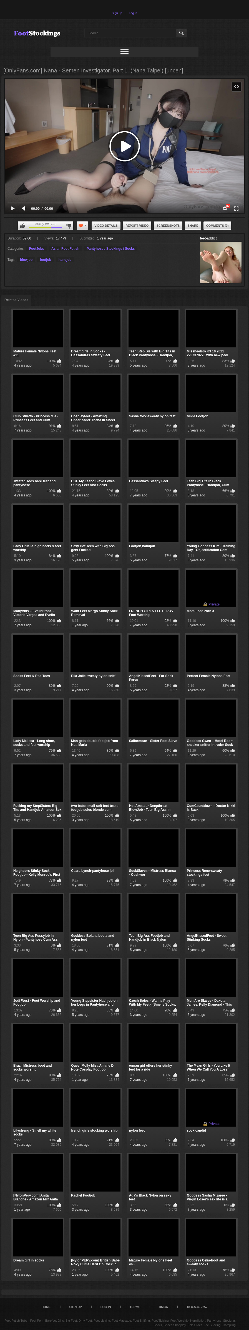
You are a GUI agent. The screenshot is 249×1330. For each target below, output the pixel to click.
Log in (133, 13)
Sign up (117, 13)
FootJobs (36, 249)
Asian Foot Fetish (65, 249)
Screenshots (168, 225)
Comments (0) (217, 225)
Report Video (137, 225)
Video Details (106, 225)
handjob (65, 260)
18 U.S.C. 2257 (197, 1307)
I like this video (22, 225)
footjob (45, 260)
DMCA (163, 1307)
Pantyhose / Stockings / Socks (111, 249)
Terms (135, 1307)
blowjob (26, 260)
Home (46, 1307)
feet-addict (208, 238)
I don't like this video (68, 225)
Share (193, 225)
